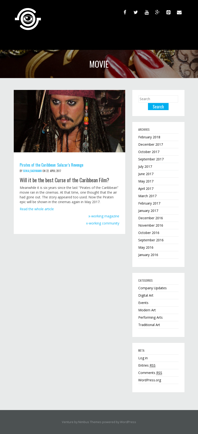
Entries (147, 365)
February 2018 (149, 137)
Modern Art (147, 310)
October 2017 (148, 151)
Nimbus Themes (89, 422)
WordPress (128, 422)
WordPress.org (149, 380)
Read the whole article (37, 209)
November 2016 (150, 225)
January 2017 (148, 210)
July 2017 (145, 166)
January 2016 (148, 254)
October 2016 (148, 232)
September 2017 (151, 159)
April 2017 (145, 188)
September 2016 (151, 240)
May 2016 (145, 247)
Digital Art (145, 295)
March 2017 (147, 196)
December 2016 (150, 218)
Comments (150, 372)
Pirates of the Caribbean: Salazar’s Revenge (51, 165)
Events (143, 302)
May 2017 (145, 181)
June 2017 (145, 174)
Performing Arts (150, 317)
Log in (143, 358)
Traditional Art (149, 324)
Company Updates (152, 288)
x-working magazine (103, 216)
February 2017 (149, 203)
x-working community (102, 223)
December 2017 (150, 144)
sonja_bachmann (32, 171)
